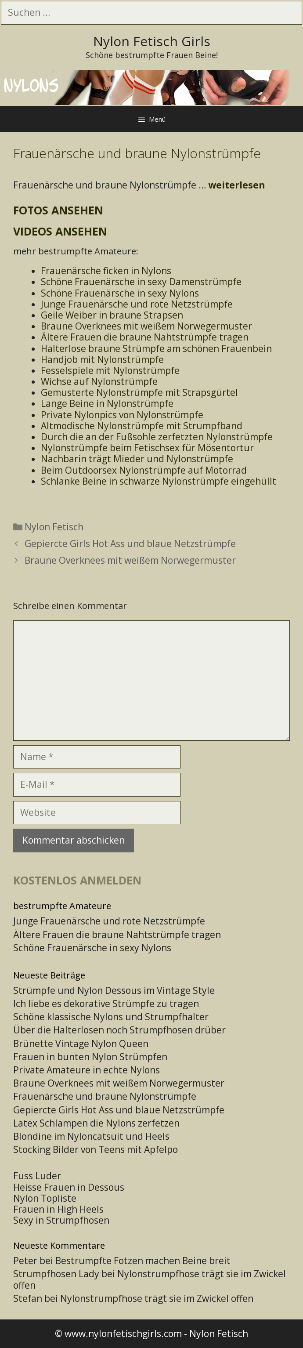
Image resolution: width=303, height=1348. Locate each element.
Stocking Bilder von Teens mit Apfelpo (95, 1149)
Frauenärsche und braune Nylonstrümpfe (104, 1096)
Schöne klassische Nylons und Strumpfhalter (111, 1017)
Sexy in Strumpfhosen (61, 1220)
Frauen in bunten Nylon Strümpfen (90, 1057)
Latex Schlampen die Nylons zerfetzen (96, 1123)
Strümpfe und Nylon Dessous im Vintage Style (114, 990)
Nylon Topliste (44, 1198)
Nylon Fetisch (54, 527)
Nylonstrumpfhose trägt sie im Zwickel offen (149, 1279)
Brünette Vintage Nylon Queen (80, 1043)
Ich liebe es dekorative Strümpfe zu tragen (106, 1003)
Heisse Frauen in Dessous (68, 1187)
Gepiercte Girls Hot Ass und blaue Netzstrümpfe (130, 543)
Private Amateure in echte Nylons (86, 1070)
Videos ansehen (60, 231)
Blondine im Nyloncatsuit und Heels (91, 1136)
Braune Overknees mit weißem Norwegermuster (130, 560)
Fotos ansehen (58, 210)
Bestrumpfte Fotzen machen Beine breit (143, 1260)
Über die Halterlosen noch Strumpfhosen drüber (119, 1030)
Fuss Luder (37, 1176)
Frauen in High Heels (58, 1209)
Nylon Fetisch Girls (151, 41)
